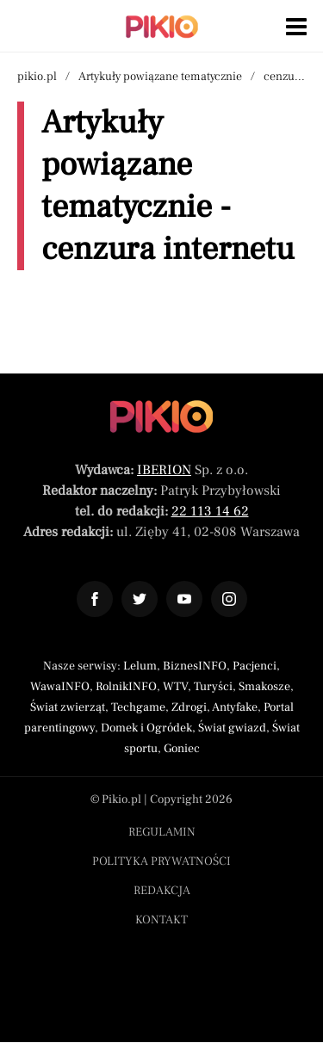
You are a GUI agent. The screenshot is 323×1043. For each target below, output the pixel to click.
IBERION (164, 469)
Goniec (182, 748)
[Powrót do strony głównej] (161, 416)
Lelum (140, 666)
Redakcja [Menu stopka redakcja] (162, 890)
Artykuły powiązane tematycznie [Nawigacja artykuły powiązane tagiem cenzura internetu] (160, 76)
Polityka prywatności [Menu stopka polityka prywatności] (161, 861)
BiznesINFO (195, 666)
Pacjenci (254, 666)
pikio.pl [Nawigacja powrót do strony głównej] (37, 76)
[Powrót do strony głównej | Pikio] (162, 27)
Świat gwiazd (232, 728)
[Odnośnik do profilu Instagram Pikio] (229, 599)
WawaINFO (60, 686)
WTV (175, 686)
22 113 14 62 (210, 511)
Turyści (213, 686)
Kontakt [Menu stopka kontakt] (161, 920)
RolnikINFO (126, 686)
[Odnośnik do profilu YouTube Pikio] (184, 599)
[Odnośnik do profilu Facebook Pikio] (95, 599)
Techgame (138, 707)
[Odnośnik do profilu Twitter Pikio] (139, 599)
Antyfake (235, 707)
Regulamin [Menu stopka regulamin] (162, 832)
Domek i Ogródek (146, 728)
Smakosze (264, 686)
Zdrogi (189, 707)
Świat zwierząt (67, 707)
